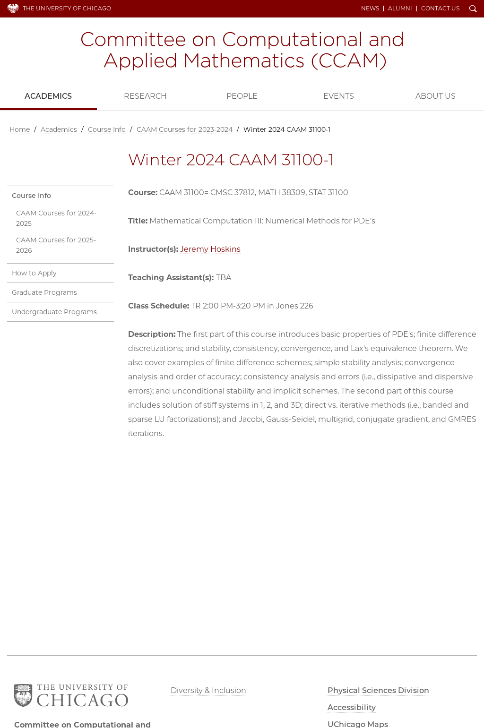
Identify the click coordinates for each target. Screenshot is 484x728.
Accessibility (352, 707)
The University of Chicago (67, 8)
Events (338, 96)
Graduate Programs (44, 292)
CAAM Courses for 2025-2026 (56, 245)
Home (19, 129)
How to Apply (34, 273)
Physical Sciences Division (378, 690)
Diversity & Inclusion (208, 690)
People (242, 96)
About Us (435, 96)
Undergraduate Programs (54, 312)
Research (145, 96)
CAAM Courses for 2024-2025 (56, 218)
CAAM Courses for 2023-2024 (185, 129)
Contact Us (440, 8)
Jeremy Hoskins (210, 249)
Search (473, 9)
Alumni (400, 8)
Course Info (107, 129)
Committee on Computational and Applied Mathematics (242, 51)
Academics (48, 96)
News (370, 8)
